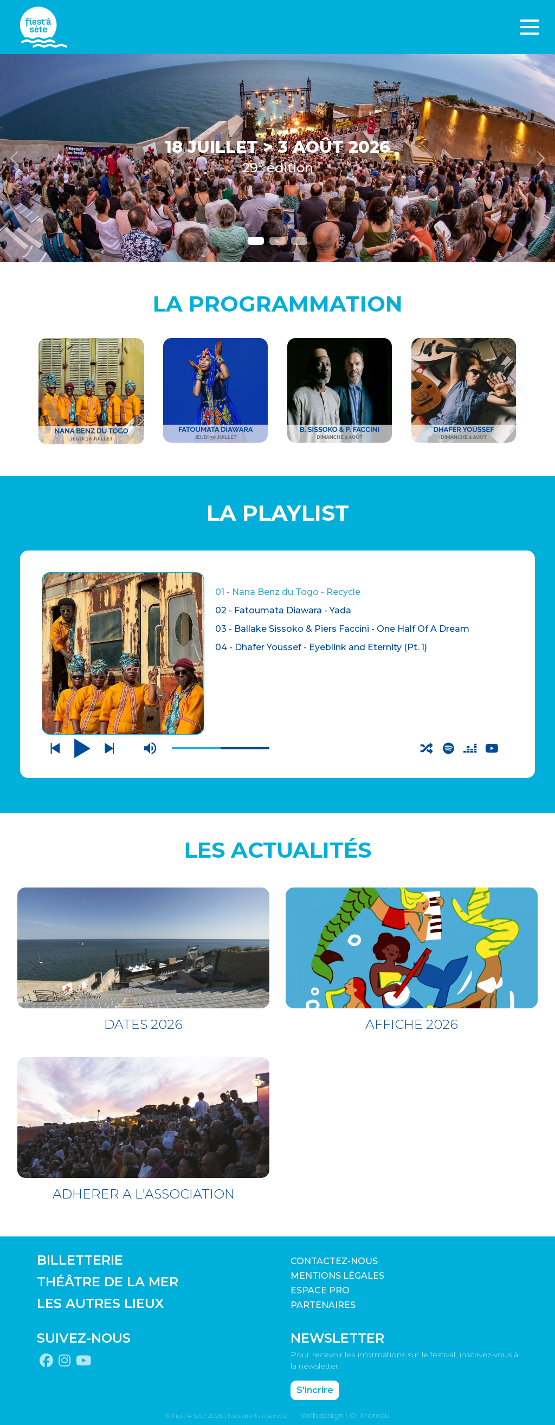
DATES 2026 (143, 1023)
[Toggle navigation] (529, 27)
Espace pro (320, 1289)
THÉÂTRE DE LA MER (107, 1280)
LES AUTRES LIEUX (100, 1302)
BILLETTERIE (80, 1258)
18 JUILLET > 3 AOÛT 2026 (277, 147)
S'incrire (314, 1388)
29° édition (277, 168)
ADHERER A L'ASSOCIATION (144, 1192)
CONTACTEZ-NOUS (334, 1259)
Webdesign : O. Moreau (345, 1413)
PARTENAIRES (323, 1303)
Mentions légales (337, 1274)
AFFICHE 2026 (411, 1023)
